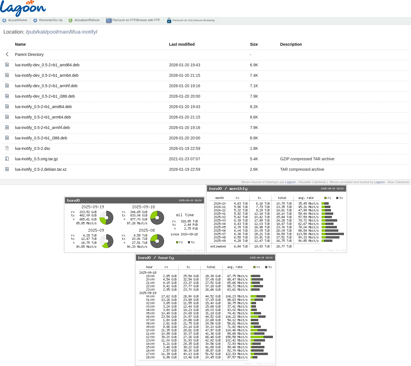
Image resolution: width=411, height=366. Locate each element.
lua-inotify (85, 32)
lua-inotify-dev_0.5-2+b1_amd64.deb (47, 65)
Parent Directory (29, 54)
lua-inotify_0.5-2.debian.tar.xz (41, 169)
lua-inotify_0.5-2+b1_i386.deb (41, 138)
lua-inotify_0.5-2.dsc (32, 148)
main (63, 32)
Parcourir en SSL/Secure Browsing (193, 20)
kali (42, 32)
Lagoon (290, 182)
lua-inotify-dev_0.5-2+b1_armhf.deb (46, 86)
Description (291, 44)
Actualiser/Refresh (87, 20)
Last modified (182, 44)
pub (32, 32)
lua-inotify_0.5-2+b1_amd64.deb (43, 106)
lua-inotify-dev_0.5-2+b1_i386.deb (45, 96)
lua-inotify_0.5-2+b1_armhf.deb (42, 127)
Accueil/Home (17, 20)
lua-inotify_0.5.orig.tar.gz (36, 159)
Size (254, 44)
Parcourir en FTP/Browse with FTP (136, 20)
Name (20, 44)
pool (52, 32)
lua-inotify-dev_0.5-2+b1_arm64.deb (46, 75)
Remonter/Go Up (50, 20)
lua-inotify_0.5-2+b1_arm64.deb (43, 117)
